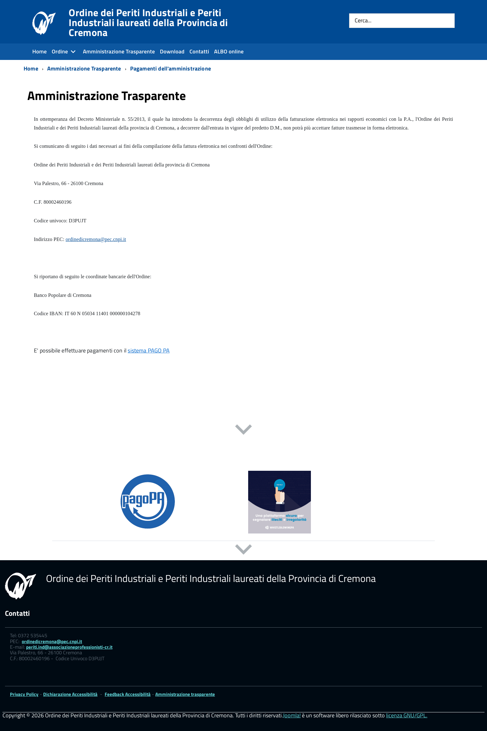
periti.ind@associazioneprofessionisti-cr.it (69, 647)
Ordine (60, 51)
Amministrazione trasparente (185, 694)
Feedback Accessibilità (128, 694)
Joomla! (292, 715)
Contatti (199, 51)
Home (39, 51)
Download (172, 51)
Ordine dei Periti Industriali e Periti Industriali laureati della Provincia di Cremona (148, 22)
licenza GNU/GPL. (406, 715)
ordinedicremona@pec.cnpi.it (96, 239)
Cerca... (363, 20)
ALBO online (229, 51)
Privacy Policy (24, 694)
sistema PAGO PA (149, 350)
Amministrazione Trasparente (119, 51)
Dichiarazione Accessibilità (70, 694)
